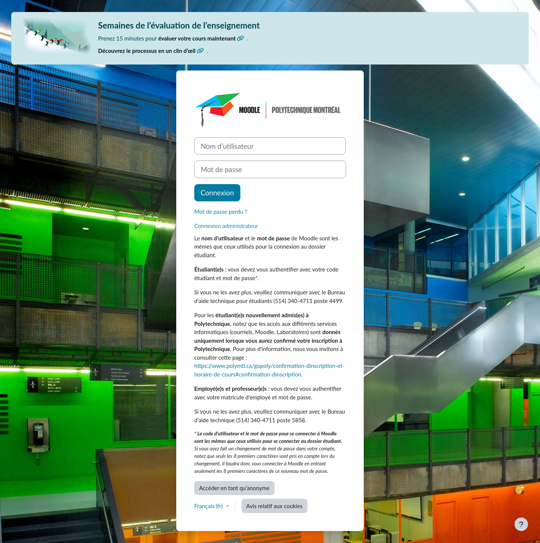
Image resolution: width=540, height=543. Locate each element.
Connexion (217, 192)
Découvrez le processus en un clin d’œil (151, 50)
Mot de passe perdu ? (220, 211)
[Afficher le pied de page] (521, 524)
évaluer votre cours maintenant (201, 38)
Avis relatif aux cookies (274, 505)
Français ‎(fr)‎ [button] (209, 505)
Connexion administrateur (226, 225)
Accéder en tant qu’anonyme (234, 487)
